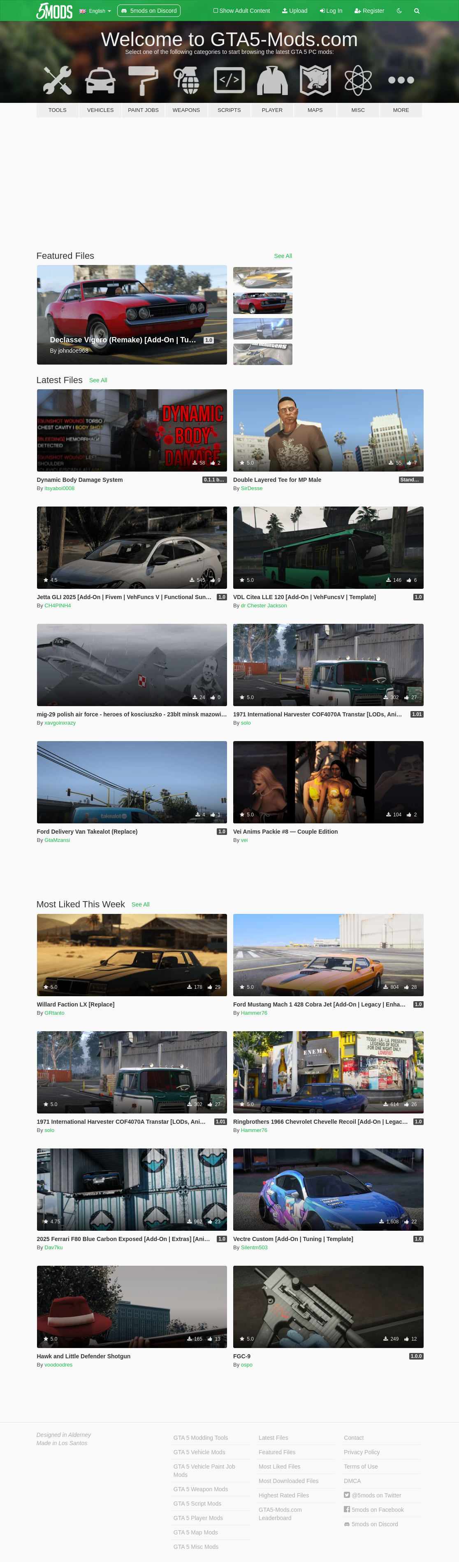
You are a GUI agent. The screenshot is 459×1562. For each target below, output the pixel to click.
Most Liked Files (279, 1466)
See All (283, 256)
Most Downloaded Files (289, 1481)
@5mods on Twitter (372, 1495)
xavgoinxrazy (60, 723)
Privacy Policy (362, 1452)
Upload (294, 10)
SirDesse (252, 488)
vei (244, 840)
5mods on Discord (371, 1524)
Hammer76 (254, 1013)
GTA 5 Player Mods (198, 1518)
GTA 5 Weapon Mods (201, 1489)
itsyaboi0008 (59, 488)
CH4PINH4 (57, 605)
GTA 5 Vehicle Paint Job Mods (204, 1470)
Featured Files (277, 1452)
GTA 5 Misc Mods (196, 1546)
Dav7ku (53, 1247)
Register (369, 10)
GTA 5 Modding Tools (201, 1437)
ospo (247, 1365)
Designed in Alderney (64, 1435)
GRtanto (54, 1013)
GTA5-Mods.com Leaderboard (280, 1513)
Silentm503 (254, 1247)
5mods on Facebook (374, 1509)
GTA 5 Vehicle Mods (199, 1452)
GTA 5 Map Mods (196, 1532)
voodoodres (58, 1365)
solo (246, 723)
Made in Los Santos (62, 1443)
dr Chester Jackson (264, 605)
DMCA (352, 1481)
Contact (354, 1437)
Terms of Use (361, 1466)
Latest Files (273, 1437)
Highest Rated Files (284, 1495)
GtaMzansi (57, 840)
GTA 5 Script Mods (197, 1503)
